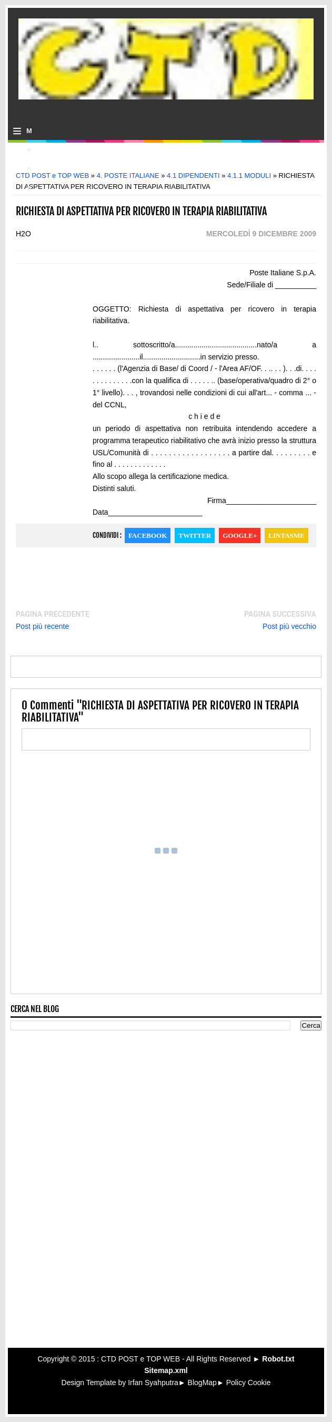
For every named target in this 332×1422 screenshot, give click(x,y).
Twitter (194, 535)
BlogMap (202, 1382)
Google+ (240, 535)
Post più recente (42, 626)
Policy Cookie (248, 1382)
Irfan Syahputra (153, 1382)
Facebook (147, 535)
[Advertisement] (166, 160)
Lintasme (286, 535)
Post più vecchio (289, 626)
